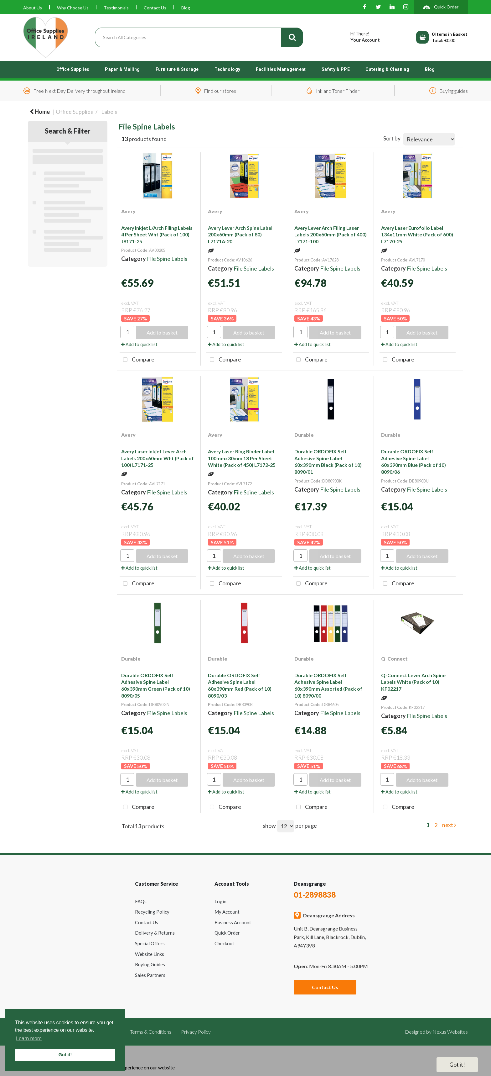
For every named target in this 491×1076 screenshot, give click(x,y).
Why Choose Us (73, 7)
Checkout (224, 943)
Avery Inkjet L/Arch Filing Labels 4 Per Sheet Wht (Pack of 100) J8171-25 (157, 234)
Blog (185, 7)
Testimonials (116, 7)
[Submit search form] (292, 37)
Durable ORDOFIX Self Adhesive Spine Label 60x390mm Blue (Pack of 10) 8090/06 (413, 461)
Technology (227, 69)
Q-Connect (394, 659)
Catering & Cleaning (387, 69)
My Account (227, 912)
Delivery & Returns (155, 933)
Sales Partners (150, 975)
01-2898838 (315, 894)
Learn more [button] (29, 1038)
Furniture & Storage (177, 69)
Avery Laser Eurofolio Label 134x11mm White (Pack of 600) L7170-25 (417, 234)
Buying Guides (150, 964)
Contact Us (155, 7)
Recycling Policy (152, 912)
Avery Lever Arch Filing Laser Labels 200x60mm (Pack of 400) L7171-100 (330, 234)
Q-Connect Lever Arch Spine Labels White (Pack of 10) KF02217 (413, 682)
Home (40, 111)
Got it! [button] (65, 1054)
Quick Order (227, 933)
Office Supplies (72, 69)
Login (220, 901)
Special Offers (150, 943)
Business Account (232, 922)
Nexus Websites (450, 1032)
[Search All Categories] (199, 37)
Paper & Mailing (122, 69)
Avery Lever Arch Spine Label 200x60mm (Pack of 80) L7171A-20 (240, 234)
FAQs (141, 901)
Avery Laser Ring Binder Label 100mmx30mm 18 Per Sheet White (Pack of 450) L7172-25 (242, 458)
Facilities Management (281, 69)
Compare (137, 360)
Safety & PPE (336, 69)
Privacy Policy (196, 1032)
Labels (109, 111)
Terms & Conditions (150, 1032)
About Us (32, 7)
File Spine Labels (167, 258)
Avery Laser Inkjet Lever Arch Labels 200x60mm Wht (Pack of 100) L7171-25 (157, 458)
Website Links (149, 954)
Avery (128, 211)
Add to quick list (139, 344)
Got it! (457, 1064)
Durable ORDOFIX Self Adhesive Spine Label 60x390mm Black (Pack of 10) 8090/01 (328, 461)
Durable (304, 435)
